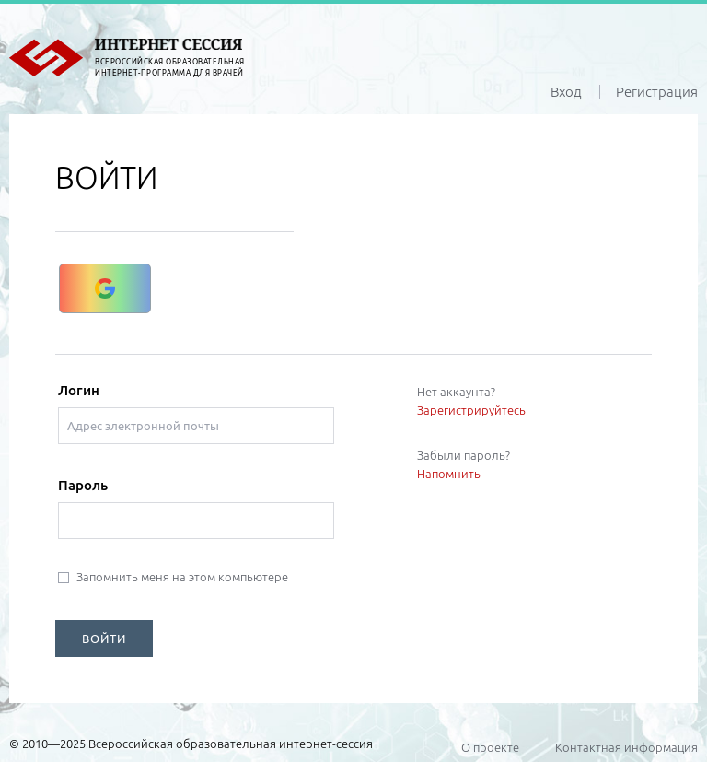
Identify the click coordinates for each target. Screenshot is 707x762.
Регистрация (657, 92)
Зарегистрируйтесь (471, 410)
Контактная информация (626, 747)
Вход (566, 92)
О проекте (490, 747)
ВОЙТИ (104, 638)
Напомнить (449, 473)
